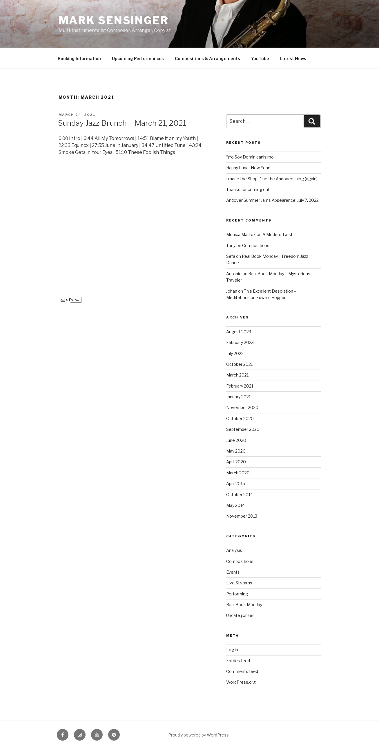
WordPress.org (241, 682)
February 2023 (240, 342)
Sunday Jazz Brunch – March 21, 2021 (122, 122)
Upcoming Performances (138, 58)
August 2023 (238, 331)
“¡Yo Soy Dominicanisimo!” (251, 156)
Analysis (234, 550)
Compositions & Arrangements (207, 58)
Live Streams (239, 582)
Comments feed (242, 671)
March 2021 (237, 374)
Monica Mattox (241, 234)
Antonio (234, 273)
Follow (70, 300)
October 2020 (240, 418)
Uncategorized (240, 615)
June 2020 (236, 440)
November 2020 (242, 407)
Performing (237, 593)
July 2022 (235, 353)
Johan (231, 291)
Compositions (255, 245)
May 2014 (235, 505)
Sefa (230, 256)
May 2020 (236, 451)
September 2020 (243, 429)
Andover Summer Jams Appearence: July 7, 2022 (272, 200)
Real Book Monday (244, 604)
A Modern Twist (277, 234)
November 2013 (241, 516)
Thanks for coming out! (248, 189)
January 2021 (238, 396)
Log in (232, 649)
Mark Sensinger (114, 20)
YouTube (260, 58)
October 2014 (239, 494)
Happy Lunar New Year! (248, 167)
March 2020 (238, 472)
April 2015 (235, 483)
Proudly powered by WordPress (198, 734)
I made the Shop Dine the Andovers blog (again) (272, 178)
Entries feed (238, 660)
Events (233, 572)
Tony (230, 245)
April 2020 (236, 461)
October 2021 (239, 364)
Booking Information (79, 58)
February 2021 (239, 385)
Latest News (293, 58)
